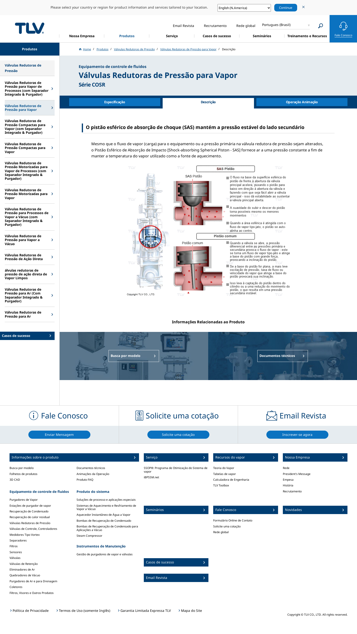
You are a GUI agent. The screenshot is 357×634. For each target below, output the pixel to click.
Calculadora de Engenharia (231, 480)
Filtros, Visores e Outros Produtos (32, 593)
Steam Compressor (89, 536)
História (288, 485)
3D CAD (15, 480)
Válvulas (15, 558)
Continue (285, 7)
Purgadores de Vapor (24, 500)
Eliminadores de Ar (22, 569)
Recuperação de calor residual (30, 517)
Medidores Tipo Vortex (25, 535)
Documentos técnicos (91, 468)
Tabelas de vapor (224, 474)
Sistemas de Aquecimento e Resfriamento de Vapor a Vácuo (106, 507)
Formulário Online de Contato (232, 520)
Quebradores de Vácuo (25, 575)
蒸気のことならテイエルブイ (29, 28)
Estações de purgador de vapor (30, 506)
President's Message (296, 474)
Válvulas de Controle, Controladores (33, 529)
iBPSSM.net (151, 477)
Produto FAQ (85, 480)
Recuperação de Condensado (29, 511)
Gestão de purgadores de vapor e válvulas (105, 554)
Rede (286, 468)
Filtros (14, 546)
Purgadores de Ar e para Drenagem (33, 581)
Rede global (221, 532)
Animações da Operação (93, 474)
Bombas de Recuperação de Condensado (104, 521)
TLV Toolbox (221, 485)
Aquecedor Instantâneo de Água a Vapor (103, 515)
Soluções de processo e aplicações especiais (106, 500)
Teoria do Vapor (223, 468)
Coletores (16, 587)
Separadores (18, 540)
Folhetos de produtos (23, 474)
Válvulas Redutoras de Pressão (30, 523)
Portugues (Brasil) (276, 24)
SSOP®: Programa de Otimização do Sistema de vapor (175, 469)
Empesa (288, 480)
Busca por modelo (22, 468)
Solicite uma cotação (227, 526)
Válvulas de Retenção (24, 564)
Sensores (16, 552)
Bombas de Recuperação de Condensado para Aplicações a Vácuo (107, 528)
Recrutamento (292, 491)
